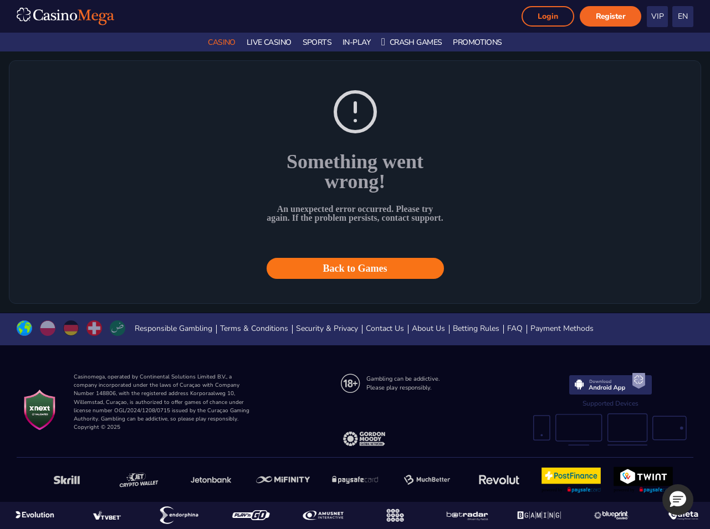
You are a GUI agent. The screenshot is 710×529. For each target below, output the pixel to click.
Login (548, 16)
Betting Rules (476, 328)
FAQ (515, 328)
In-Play (356, 42)
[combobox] (683, 17)
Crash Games (411, 42)
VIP (657, 16)
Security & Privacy (327, 328)
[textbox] (684, 16)
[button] (677, 499)
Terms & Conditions (254, 328)
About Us (428, 328)
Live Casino (269, 42)
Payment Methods (562, 328)
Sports (317, 42)
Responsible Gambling (173, 328)
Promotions (477, 42)
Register (610, 16)
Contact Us (385, 328)
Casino (222, 42)
